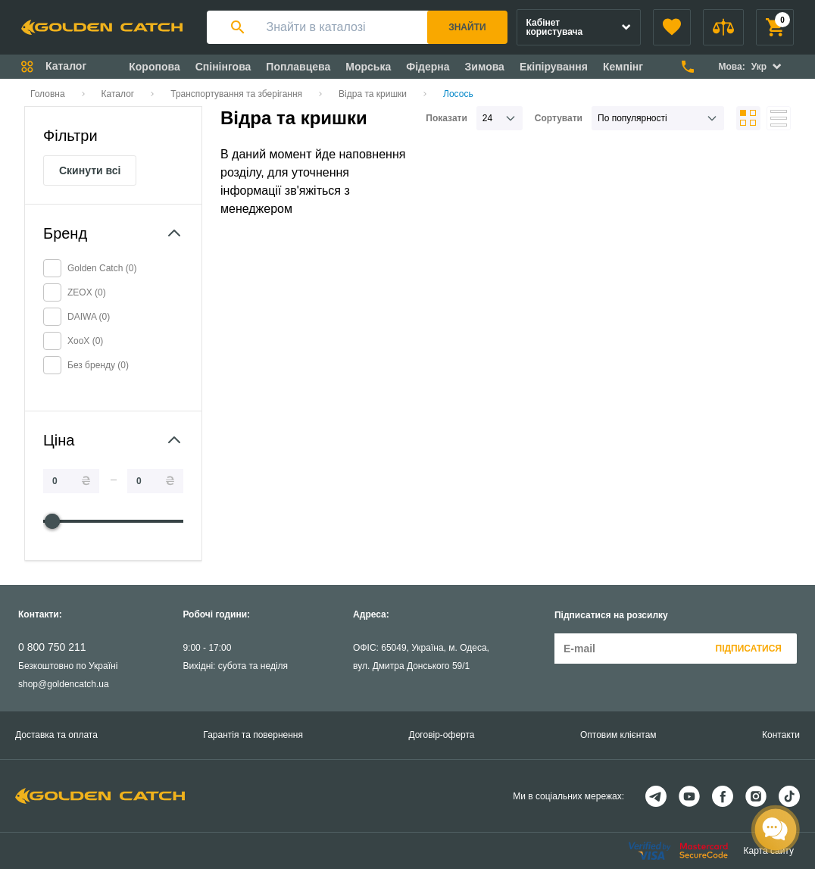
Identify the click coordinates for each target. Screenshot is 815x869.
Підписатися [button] (749, 648)
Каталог (118, 94)
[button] (672, 27)
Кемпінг (623, 67)
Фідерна (427, 67)
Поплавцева (298, 67)
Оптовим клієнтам (618, 735)
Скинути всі (89, 170)
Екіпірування (554, 67)
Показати (446, 118)
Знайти (467, 27)
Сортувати (558, 118)
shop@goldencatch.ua (63, 684)
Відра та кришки (373, 94)
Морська (368, 67)
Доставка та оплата (56, 735)
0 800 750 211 (52, 647)
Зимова (484, 67)
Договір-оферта (441, 735)
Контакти (781, 735)
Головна (47, 94)
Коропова (154, 67)
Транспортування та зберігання (236, 94)
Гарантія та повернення (253, 735)
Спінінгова (223, 67)
